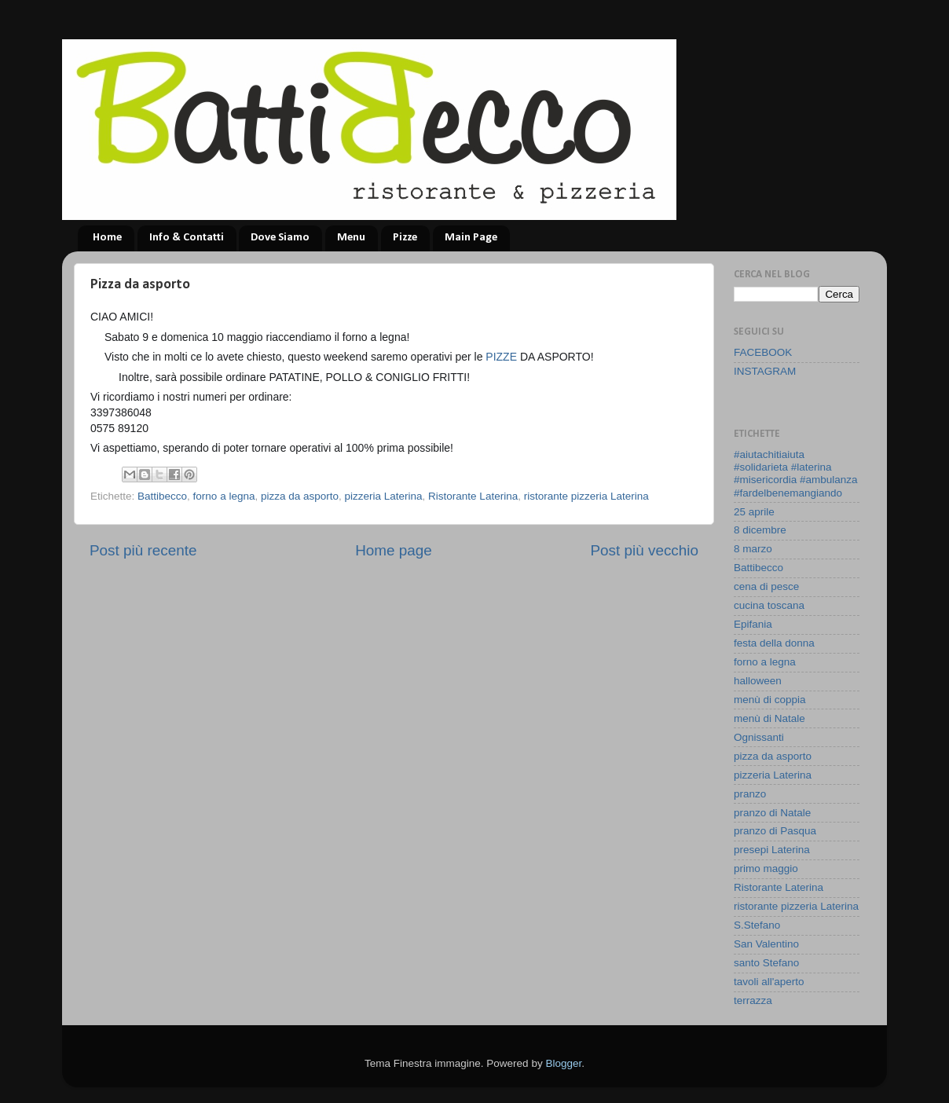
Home (107, 238)
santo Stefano (766, 963)
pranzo (750, 794)
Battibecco (162, 496)
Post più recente (143, 550)
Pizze (405, 238)
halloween (758, 681)
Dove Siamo (280, 238)
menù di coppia (770, 699)
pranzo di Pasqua (775, 831)
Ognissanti (759, 737)
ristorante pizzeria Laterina (586, 496)
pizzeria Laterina (384, 496)
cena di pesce (766, 586)
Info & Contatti (186, 238)
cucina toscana (769, 605)
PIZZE (502, 356)
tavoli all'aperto (769, 982)
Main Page (471, 238)
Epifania (753, 624)
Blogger (563, 1063)
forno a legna (224, 496)
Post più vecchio (644, 550)
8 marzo (753, 549)
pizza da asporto (300, 496)
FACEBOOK (763, 352)
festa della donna (774, 643)
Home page (393, 550)
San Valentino (766, 944)
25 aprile (754, 512)
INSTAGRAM (765, 371)
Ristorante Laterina (473, 496)
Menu (351, 238)
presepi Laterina (772, 850)
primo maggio (766, 868)
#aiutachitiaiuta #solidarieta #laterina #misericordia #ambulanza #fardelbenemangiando (796, 474)
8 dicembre (760, 530)
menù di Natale (769, 718)
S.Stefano (757, 925)
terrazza (753, 1000)
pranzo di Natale (772, 813)
